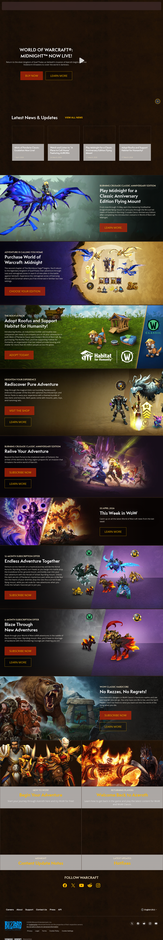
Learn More (58, 80)
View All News (74, 117)
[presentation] (10, 6)
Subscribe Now (20, 472)
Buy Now (31, 80)
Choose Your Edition (24, 291)
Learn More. (113, 228)
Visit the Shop (19, 411)
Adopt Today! (19, 355)
